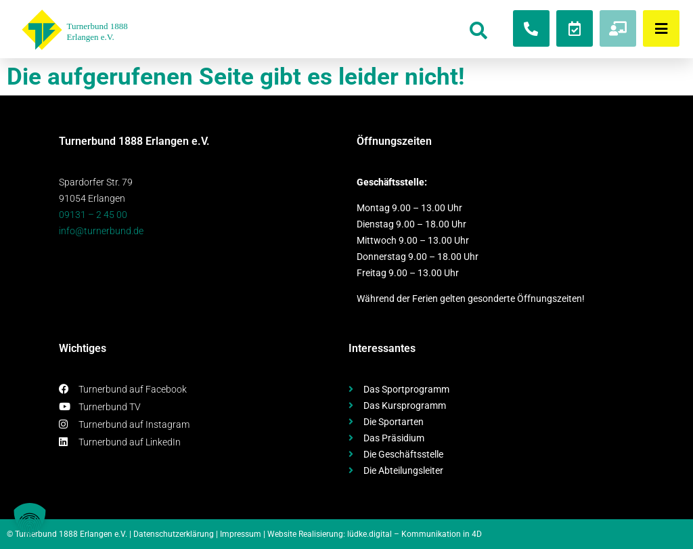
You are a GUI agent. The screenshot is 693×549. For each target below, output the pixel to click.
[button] (30, 519)
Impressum (240, 534)
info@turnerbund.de (101, 230)
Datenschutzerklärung (173, 534)
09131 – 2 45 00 (93, 214)
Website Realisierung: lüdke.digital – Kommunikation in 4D (374, 534)
